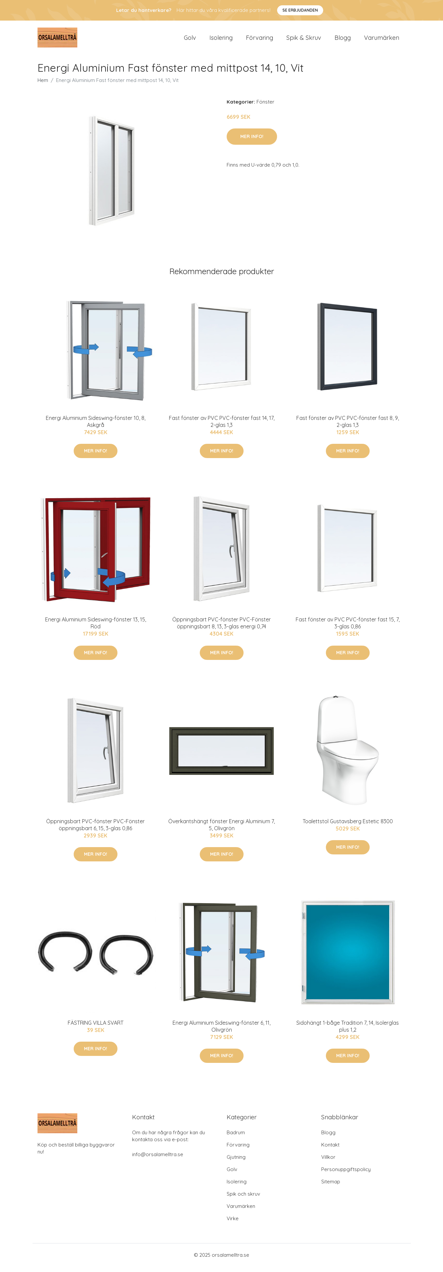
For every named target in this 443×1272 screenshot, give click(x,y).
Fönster (265, 107)
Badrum (236, 1138)
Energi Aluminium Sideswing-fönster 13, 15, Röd (95, 628)
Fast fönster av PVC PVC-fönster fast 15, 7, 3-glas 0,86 (348, 628)
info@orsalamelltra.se (157, 1160)
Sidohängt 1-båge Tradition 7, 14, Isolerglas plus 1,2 (347, 1032)
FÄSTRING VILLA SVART (95, 1028)
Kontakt (330, 1150)
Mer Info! (251, 142)
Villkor (328, 1162)
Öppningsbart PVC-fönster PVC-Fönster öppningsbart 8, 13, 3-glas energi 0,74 (221, 628)
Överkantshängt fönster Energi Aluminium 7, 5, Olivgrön (221, 830)
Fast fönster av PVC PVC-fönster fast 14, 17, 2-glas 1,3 (221, 427)
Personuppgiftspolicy (346, 1175)
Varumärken (381, 40)
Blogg (342, 40)
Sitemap (330, 1187)
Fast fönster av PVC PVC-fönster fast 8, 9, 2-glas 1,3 (347, 427)
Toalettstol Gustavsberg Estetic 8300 (348, 827)
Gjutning (236, 1162)
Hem (42, 86)
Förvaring (259, 40)
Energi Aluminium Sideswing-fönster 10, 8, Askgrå (95, 427)
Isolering (221, 40)
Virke (233, 1224)
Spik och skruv (243, 1199)
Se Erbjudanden (300, 10)
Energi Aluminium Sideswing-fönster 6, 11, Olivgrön (221, 1032)
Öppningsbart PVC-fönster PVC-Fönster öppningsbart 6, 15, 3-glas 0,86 (95, 830)
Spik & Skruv (303, 40)
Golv (190, 40)
